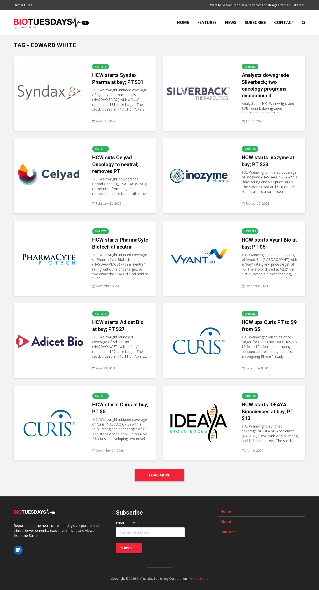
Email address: (127, 522)
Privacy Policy (198, 579)
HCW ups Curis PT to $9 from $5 (269, 325)
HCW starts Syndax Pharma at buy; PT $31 (117, 78)
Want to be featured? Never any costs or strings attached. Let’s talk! (257, 5)
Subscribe (255, 22)
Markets (100, 66)
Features (207, 22)
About (226, 521)
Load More (159, 475)
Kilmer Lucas (23, 5)
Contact (284, 22)
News (230, 22)
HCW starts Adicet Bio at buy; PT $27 (118, 325)
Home (183, 22)
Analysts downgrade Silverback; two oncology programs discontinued (265, 85)
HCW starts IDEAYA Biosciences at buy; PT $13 (267, 411)
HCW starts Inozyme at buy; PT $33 (268, 160)
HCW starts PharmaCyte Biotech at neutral (120, 243)
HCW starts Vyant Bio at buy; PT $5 (269, 243)
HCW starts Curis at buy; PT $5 (120, 408)
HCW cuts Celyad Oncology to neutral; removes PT (115, 164)
